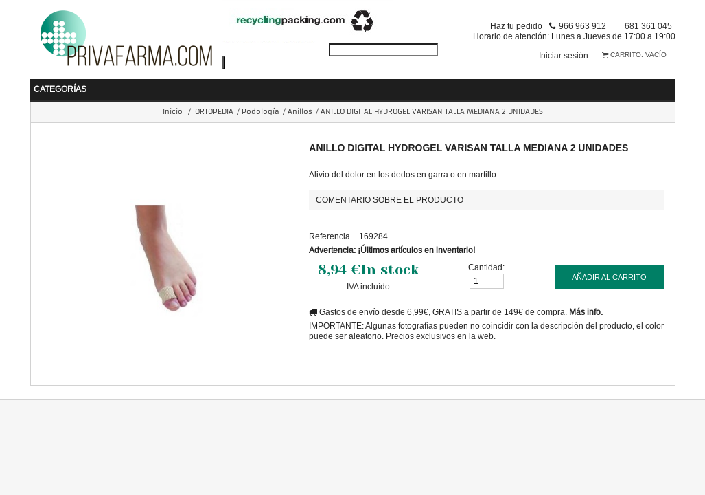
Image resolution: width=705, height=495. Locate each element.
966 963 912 (582, 26)
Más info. (586, 312)
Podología (260, 111)
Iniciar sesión (563, 55)
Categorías (60, 89)
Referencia (329, 236)
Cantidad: (486, 267)
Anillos (300, 111)
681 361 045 (648, 26)
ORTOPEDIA (214, 111)
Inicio (173, 111)
